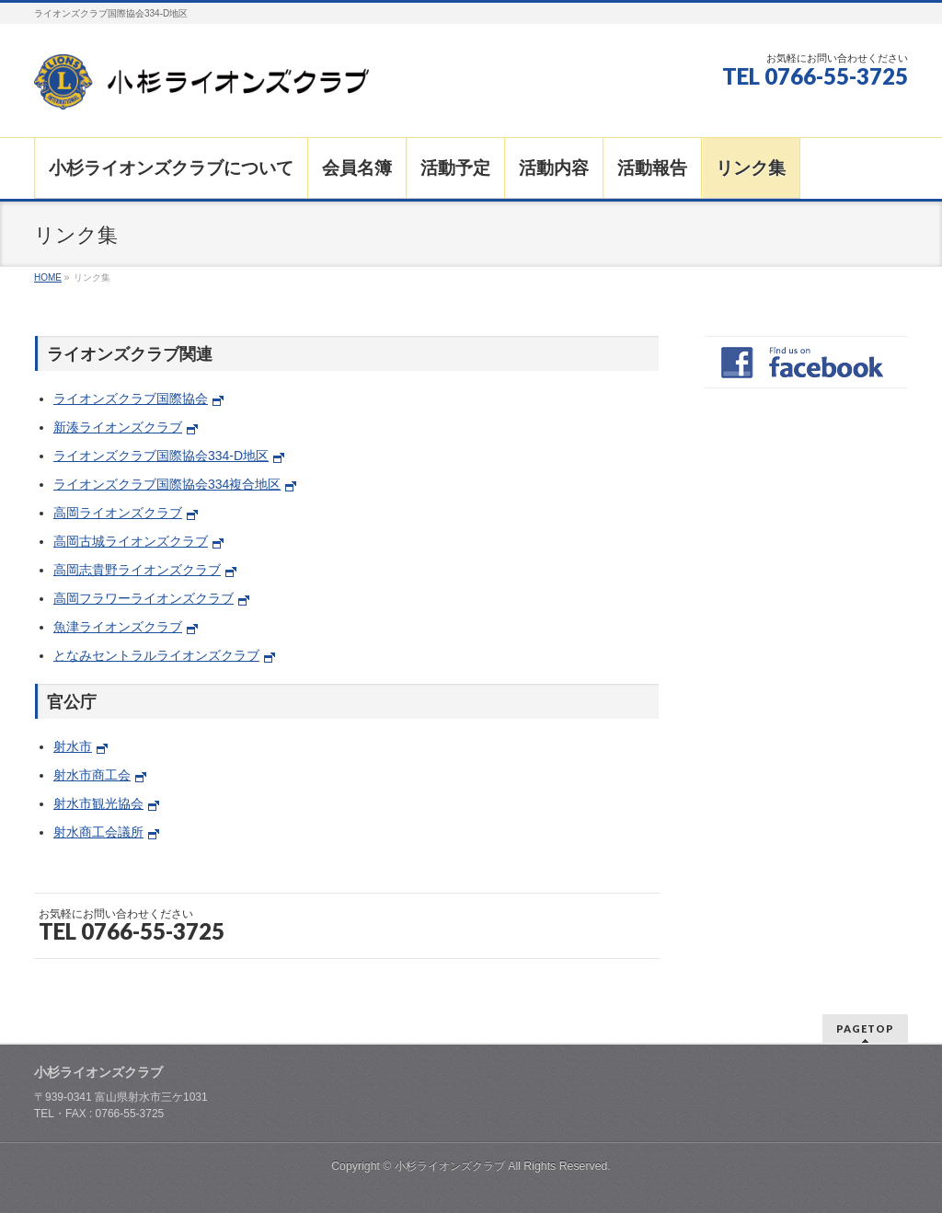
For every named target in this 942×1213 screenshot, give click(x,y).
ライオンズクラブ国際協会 (130, 398)
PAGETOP (865, 1028)
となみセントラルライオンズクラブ (156, 655)
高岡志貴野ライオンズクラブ (137, 569)
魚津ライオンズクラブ (117, 626)
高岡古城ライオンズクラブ (130, 541)
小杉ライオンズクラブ (450, 1166)
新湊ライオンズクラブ (117, 427)
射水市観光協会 (98, 803)
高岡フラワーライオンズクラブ (143, 598)
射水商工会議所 (98, 832)
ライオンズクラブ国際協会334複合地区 (167, 484)
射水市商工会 (92, 775)
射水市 (72, 746)
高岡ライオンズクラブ (117, 512)
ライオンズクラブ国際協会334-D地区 (161, 455)
